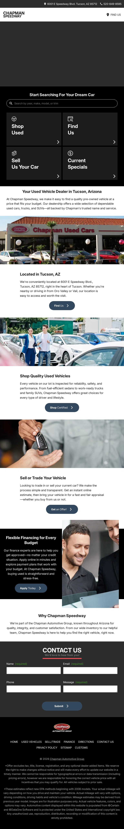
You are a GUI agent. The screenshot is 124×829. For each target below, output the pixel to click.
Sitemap (66, 747)
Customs (81, 747)
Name (16, 663)
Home (14, 741)
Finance (69, 741)
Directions (86, 741)
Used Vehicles (31, 741)
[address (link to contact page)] (70, 3)
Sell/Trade (53, 741)
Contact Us (105, 741)
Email (73, 663)
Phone (10, 682)
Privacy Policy (46, 747)
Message (75, 682)
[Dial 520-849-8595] (110, 3)
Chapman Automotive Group (67, 759)
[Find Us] (113, 14)
